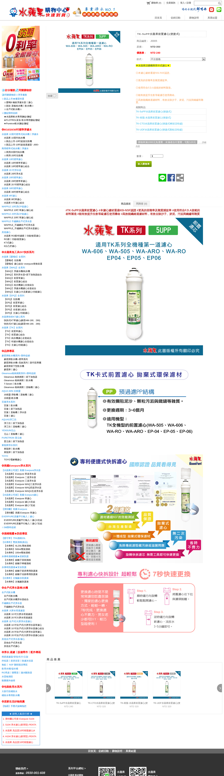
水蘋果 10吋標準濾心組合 (16, 166)
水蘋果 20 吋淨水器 (11, 170)
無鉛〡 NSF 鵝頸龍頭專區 (15, 664)
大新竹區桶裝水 (9, 691)
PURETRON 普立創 (12, 437)
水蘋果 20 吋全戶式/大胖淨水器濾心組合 (24, 635)
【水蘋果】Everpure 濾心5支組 (19, 502)
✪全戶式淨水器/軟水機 (15, 587)
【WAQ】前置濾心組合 (15, 281)
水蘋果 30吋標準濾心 (12, 188)
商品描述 (126, 203)
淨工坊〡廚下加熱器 (14, 423)
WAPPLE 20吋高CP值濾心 (15, 214)
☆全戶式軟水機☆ (13, 109)
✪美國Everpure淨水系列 (16, 465)
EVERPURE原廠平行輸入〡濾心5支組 (23, 520)
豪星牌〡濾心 (10, 369)
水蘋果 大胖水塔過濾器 (13, 610)
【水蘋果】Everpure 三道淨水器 (20, 480)
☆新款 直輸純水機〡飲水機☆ (19, 106)
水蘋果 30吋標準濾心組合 (16, 192)
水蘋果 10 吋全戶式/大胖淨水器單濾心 (23, 625)
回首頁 (158, 17)
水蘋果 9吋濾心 (9, 195)
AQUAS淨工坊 (9, 419)
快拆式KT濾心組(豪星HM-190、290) (22, 324)
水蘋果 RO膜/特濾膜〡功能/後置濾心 (22, 235)
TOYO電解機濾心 (13, 459)
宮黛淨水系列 (8, 402)
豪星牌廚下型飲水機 (14, 366)
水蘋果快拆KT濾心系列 (13, 316)
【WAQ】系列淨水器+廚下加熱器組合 (23, 274)
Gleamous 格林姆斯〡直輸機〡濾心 (21, 387)
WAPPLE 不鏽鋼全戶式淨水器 (17, 221)
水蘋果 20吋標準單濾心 (15, 181)
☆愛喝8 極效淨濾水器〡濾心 (18, 102)
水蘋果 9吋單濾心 (13, 199)
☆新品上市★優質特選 (13, 98)
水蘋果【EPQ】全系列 (13, 295)
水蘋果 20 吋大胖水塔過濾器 (18, 617)
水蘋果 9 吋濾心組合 (14, 202)
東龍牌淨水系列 (9, 445)
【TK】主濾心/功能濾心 (16, 345)
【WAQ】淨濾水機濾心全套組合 (20, 288)
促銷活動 (175, 17)
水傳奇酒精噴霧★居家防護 (15, 556)
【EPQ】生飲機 (12, 299)
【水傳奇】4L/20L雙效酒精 (17, 545)
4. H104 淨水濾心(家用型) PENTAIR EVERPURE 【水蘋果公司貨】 (36, 736)
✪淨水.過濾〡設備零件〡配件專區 (21, 652)
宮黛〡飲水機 (10, 405)
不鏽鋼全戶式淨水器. (14, 606)
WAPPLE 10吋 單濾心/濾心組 (18, 210)
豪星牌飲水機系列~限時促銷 (16, 355)
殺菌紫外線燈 (8, 680)
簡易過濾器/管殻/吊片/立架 (15, 656)
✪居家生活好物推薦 (13, 701)
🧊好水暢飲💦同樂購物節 (17, 90)
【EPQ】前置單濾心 (14, 302)
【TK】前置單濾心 (13, 331)
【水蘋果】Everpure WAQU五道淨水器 (23, 491)
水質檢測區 (7, 676)
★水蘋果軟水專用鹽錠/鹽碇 (18, 116)
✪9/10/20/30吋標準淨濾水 (17, 129)
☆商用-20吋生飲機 (13, 155)
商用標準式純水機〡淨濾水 (15, 148)
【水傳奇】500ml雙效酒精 (17, 549)
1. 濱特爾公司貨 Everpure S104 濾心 (21, 719)
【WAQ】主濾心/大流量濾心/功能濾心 (23, 292)
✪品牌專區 (8, 350)
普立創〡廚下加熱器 (14, 441)
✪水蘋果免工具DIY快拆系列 (18, 252)
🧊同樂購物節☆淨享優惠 (14, 95)
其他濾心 (6, 232)
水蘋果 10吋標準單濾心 (15, 163)
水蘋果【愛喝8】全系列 (13, 256)
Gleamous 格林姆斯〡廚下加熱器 (20, 377)
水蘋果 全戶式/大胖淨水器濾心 (17, 621)
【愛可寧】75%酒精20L (14, 538)
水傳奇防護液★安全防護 (14, 567)
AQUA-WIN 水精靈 (11, 391)
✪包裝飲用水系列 (12, 686)
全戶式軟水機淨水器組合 (16, 599)
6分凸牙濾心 (10, 246)
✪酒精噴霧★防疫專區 (14, 533)
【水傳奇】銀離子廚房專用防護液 (21, 571)
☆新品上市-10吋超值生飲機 (18, 141)
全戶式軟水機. (11, 596)
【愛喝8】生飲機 (12, 260)
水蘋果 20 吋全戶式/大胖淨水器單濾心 (23, 632)
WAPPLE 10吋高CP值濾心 (15, 206)
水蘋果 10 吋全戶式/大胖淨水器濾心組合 (24, 628)
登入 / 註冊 (185, 3)
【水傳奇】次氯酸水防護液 (15, 578)
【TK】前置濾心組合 (14, 334)
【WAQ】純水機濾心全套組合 (19, 285)
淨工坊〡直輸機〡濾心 (15, 426)
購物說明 (194, 17)
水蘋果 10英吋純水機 (14, 137)
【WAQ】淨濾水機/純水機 (17, 271)
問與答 (141, 203)
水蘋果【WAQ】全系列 (13, 267)
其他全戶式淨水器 (13, 642)
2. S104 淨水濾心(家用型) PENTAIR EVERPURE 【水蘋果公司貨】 (36, 724)
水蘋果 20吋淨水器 (13, 173)
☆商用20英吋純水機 (14, 152)
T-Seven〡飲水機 (12, 383)
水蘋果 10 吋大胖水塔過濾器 (18, 614)
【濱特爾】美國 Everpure (14, 509)
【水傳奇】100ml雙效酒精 (17, 552)
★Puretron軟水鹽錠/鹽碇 (16, 123)
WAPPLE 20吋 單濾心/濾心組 (18, 217)
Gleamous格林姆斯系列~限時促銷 (19, 373)
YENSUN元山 (9, 430)
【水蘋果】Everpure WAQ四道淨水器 (22, 487)
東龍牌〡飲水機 (12, 448)
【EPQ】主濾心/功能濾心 (16, 313)
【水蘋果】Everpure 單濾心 (18, 498)
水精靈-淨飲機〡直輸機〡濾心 (19, 394)
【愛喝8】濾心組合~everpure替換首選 (23, 264)
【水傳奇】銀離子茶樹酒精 (17, 560)
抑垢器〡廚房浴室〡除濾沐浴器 (17, 660)
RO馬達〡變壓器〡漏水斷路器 (17, 672)
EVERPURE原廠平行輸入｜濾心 (18, 516)
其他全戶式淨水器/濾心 (13, 639)
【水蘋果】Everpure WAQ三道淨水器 (22, 484)
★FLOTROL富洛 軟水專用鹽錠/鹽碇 (22, 120)
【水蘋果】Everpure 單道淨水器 (20, 474)
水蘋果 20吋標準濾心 (12, 177)
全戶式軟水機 (8, 592)
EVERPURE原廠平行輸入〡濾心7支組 (23, 523)
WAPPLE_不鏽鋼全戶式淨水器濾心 (21, 228)
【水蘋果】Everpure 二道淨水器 (20, 477)
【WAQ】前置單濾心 (14, 278)
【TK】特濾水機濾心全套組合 (19, 341)
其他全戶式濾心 (12, 646)
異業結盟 (212, 17)
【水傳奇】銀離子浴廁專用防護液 (21, 574)
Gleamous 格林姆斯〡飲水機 (18, 380)
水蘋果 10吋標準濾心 (12, 159)
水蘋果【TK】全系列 (12, 327)
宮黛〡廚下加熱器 (13, 409)
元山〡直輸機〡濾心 (14, 434)
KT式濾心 (9, 242)
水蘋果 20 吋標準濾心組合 (17, 184)
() (153, 3)
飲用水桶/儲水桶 (10, 668)
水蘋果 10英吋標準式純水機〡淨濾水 (20, 134)
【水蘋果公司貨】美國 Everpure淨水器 (21, 470)
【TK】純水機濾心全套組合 (18, 338)
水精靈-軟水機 (11, 398)
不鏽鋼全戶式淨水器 (12, 603)
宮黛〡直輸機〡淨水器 (15, 412)
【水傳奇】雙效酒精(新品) (15, 542)
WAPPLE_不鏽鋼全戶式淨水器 (19, 225)
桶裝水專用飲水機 (11, 695)
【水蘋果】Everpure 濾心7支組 (19, 505)
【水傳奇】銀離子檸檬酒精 (17, 563)
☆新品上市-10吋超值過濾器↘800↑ (21, 144)
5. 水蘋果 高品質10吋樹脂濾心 (18, 742)
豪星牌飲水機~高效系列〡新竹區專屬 (22, 362)
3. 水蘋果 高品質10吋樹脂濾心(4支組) (21, 730)
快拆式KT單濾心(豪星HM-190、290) (22, 320)
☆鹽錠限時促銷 (9, 113)
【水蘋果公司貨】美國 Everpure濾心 (20, 495)
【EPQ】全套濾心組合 (15, 309)
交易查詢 (170, 3)
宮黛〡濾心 (9, 415)
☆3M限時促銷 (9, 527)
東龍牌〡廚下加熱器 (14, 452)
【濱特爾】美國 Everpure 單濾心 (20, 512)
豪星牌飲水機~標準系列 (16, 359)
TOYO (5, 456)
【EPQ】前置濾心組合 (15, 306)
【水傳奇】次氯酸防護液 (16, 581)
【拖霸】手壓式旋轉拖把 (14, 706)
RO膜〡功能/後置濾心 (15, 239)
